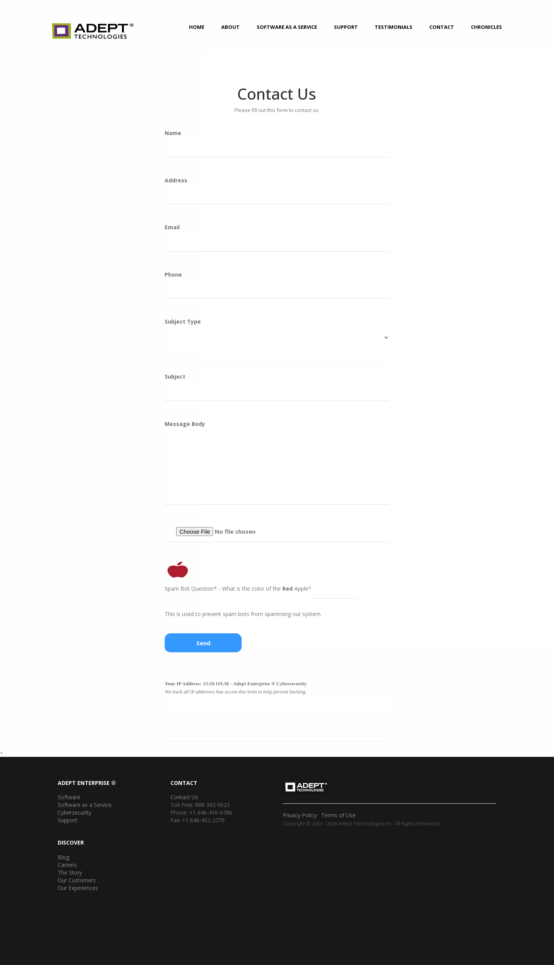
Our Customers (77, 880)
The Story (70, 872)
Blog (63, 857)
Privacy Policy (300, 815)
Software (69, 797)
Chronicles (486, 26)
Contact (441, 26)
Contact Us (184, 797)
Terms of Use (338, 815)
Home (196, 26)
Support (346, 26)
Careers (67, 864)
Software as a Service (287, 26)
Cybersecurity (74, 812)
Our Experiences (78, 888)
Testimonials (393, 26)
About (230, 26)
